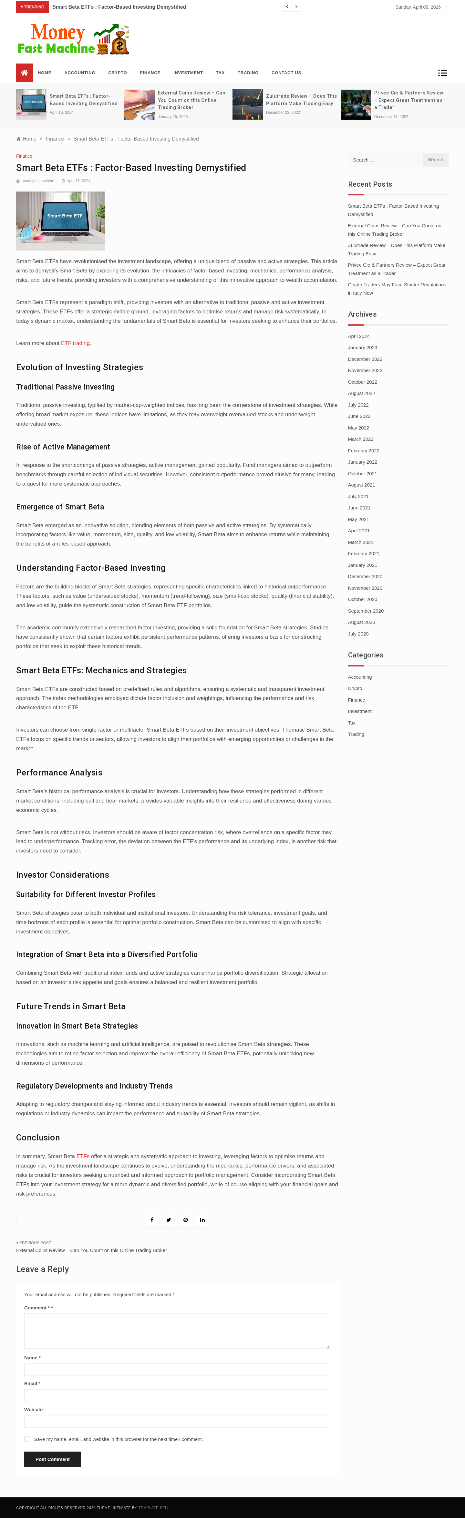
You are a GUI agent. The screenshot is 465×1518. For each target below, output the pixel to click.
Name (32, 1357)
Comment (37, 1307)
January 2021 (362, 565)
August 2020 (361, 622)
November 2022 (365, 370)
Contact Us (286, 72)
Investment (188, 72)
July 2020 (358, 633)
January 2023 (362, 347)
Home (44, 72)
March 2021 (361, 542)
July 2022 (358, 405)
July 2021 (358, 496)
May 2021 (358, 519)
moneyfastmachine (38, 181)
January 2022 (362, 462)
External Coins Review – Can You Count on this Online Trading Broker (191, 100)
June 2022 (359, 416)
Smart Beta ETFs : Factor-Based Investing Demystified (119, 7)
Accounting (79, 72)
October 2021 (362, 473)
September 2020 (366, 611)
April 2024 (359, 336)
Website (33, 1409)
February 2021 (364, 553)
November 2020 (365, 588)
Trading (248, 72)
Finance (150, 72)
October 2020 (362, 599)
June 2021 (359, 507)
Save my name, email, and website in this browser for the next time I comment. (118, 1439)
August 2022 (361, 393)
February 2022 (364, 450)
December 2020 (365, 576)
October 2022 (362, 382)
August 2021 (361, 485)
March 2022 (361, 439)
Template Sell (154, 1508)
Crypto (117, 72)
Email (32, 1383)
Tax (220, 72)
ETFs (83, 1156)
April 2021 (359, 530)
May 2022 (358, 427)
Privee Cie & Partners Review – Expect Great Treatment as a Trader (408, 100)
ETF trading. (76, 343)
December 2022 (365, 359)
